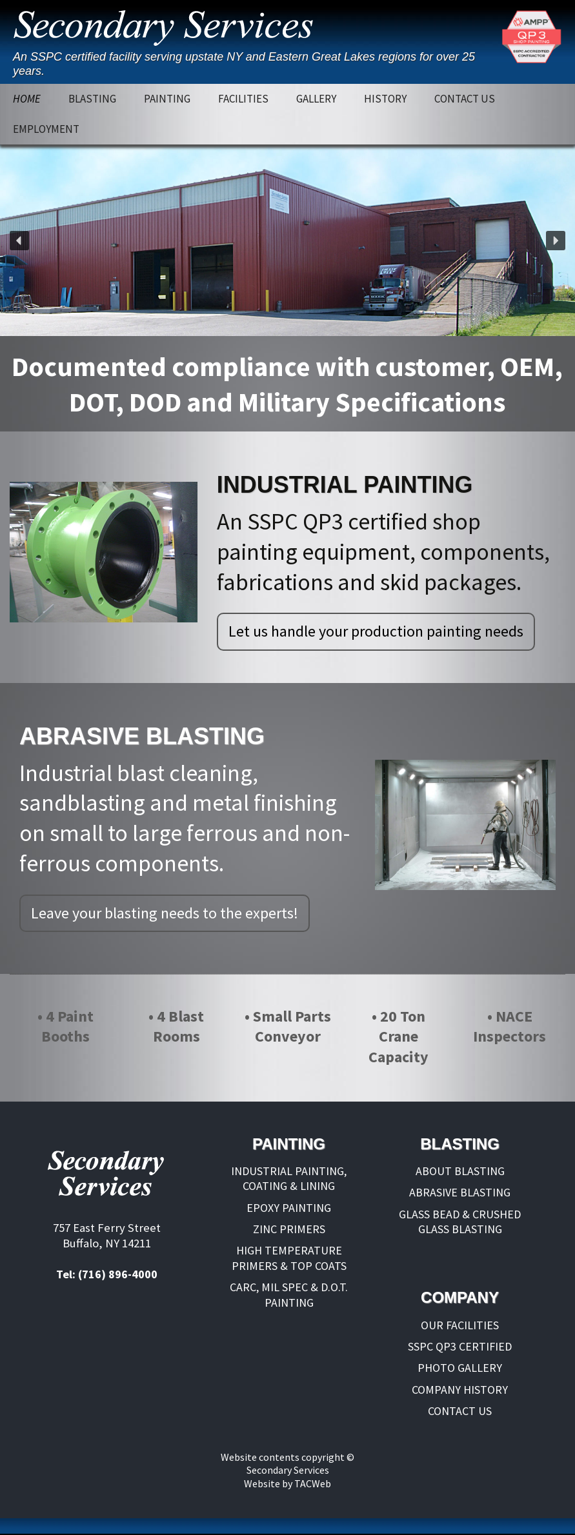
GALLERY (316, 99)
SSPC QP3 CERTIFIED (460, 1346)
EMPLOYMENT (46, 129)
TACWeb (312, 1483)
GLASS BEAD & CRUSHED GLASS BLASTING (460, 1221)
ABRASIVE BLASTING (459, 1192)
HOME (27, 99)
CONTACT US (464, 99)
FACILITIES (243, 99)
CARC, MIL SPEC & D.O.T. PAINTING (289, 1294)
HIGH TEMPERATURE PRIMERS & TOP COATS (289, 1258)
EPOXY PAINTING (289, 1207)
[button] (19, 240)
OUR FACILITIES (460, 1325)
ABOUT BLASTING (460, 1171)
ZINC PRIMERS (289, 1229)
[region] (287, 240)
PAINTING (167, 99)
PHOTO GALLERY (460, 1367)
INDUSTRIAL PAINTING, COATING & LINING (289, 1178)
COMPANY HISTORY (460, 1389)
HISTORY (385, 99)
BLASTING (92, 99)
